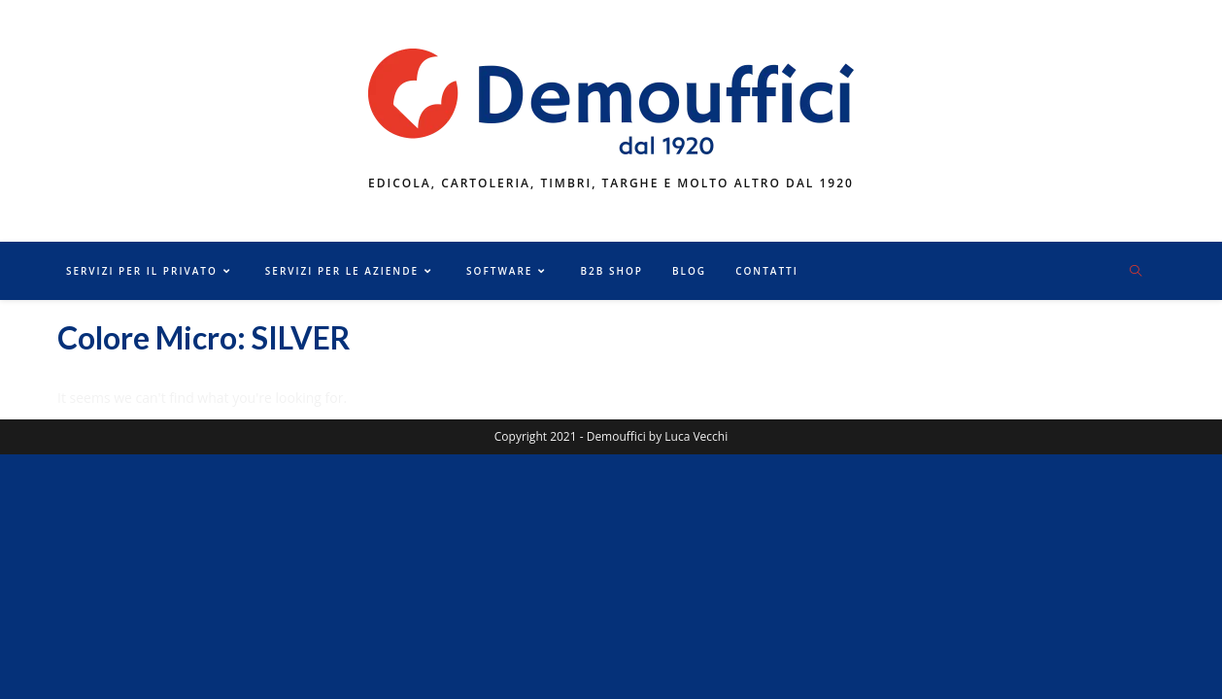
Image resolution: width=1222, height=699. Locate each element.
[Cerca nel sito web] (1135, 272)
